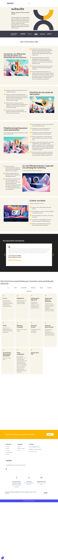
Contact (19, 453)
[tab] (8, 290)
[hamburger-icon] (29, 3)
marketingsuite (9, 455)
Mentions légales (21, 451)
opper (18, 449)
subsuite (8, 453)
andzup (7, 449)
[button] (5, 257)
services (7, 457)
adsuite (7, 451)
